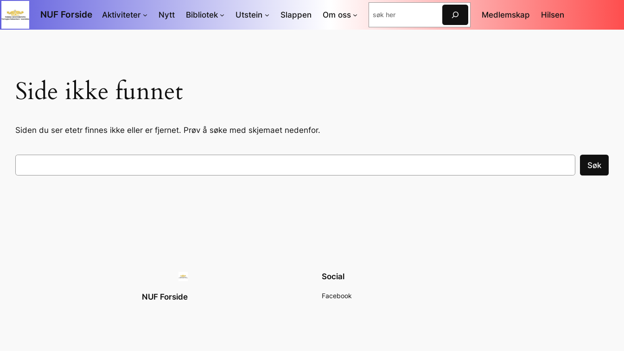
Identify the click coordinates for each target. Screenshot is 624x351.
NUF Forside (66, 14)
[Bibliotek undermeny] (222, 15)
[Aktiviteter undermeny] (145, 15)
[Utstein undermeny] (267, 15)
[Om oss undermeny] (355, 15)
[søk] (455, 15)
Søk (594, 165)
